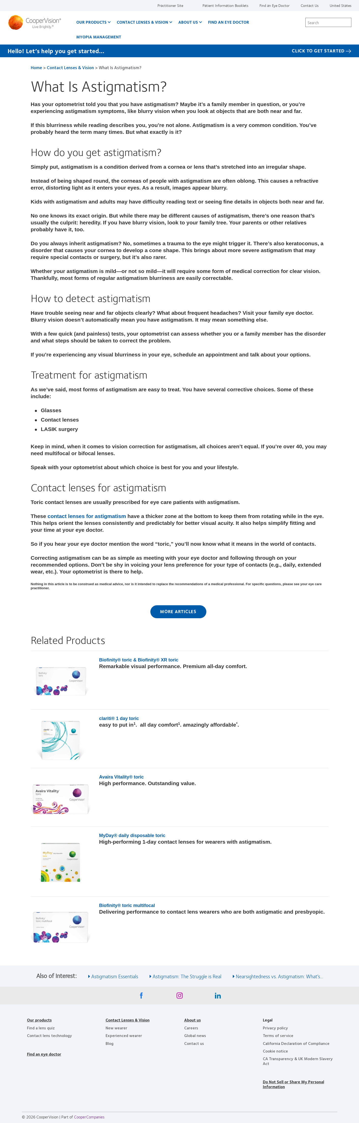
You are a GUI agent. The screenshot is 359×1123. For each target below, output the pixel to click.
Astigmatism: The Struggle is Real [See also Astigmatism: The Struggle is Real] (187, 976)
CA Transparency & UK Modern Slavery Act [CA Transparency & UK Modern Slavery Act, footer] (298, 1060)
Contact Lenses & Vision (70, 67)
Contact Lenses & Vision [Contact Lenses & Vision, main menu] (142, 22)
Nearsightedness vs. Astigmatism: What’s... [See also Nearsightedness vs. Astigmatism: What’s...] (279, 976)
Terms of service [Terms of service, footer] (278, 1035)
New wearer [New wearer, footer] (116, 1028)
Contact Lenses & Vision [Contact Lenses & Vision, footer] (128, 1020)
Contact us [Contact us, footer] (194, 1043)
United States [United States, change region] (340, 5)
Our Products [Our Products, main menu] (91, 22)
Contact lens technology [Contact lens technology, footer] (49, 1035)
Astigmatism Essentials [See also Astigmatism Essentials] (114, 976)
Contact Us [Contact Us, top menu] (310, 5)
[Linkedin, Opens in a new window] (217, 996)
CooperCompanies (89, 1117)
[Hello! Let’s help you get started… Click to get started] (179, 51)
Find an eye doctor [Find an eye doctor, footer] (44, 1054)
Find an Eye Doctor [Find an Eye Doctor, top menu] (275, 5)
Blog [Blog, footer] (109, 1043)
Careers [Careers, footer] (191, 1028)
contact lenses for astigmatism (87, 516)
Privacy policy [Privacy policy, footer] (275, 1028)
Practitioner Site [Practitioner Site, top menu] (170, 5)
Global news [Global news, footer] (195, 1035)
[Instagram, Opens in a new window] (179, 996)
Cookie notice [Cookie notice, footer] (275, 1051)
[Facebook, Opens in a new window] (141, 996)
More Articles (178, 611)
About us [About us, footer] (192, 1020)
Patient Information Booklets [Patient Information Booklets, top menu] (225, 5)
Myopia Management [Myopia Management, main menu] (98, 37)
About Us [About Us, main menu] (188, 22)
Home (36, 67)
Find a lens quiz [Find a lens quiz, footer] (41, 1028)
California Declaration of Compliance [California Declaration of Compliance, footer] (296, 1043)
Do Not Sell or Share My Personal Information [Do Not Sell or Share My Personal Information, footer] (293, 1083)
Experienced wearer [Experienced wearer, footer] (124, 1035)
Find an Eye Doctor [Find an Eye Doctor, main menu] (228, 22)
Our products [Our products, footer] (39, 1020)
